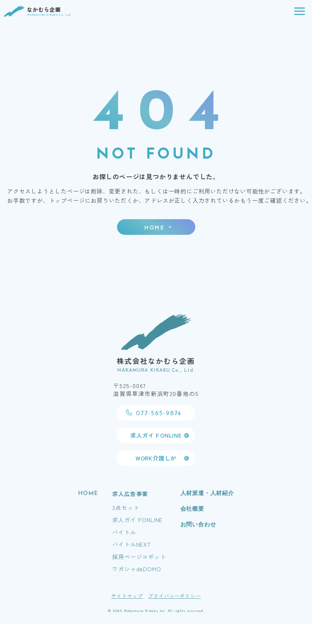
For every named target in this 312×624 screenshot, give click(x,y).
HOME (88, 493)
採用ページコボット (139, 556)
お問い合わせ (198, 525)
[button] (299, 11)
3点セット (125, 507)
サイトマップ (127, 595)
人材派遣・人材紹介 (207, 493)
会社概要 (192, 509)
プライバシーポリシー (174, 595)
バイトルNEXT (131, 544)
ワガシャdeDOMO (136, 568)
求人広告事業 (130, 493)
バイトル (124, 532)
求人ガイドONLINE (137, 519)
